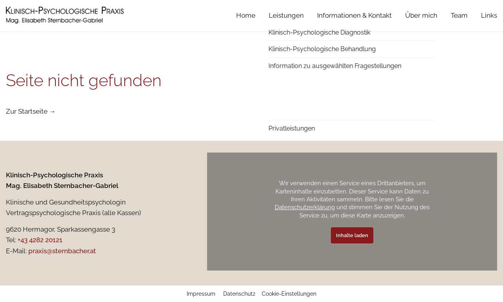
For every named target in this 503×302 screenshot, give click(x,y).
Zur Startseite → (31, 111)
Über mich (421, 23)
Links (489, 23)
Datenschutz (239, 294)
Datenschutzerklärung (305, 207)
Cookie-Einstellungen (289, 294)
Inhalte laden (352, 235)
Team (459, 23)
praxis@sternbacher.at (62, 251)
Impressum (201, 294)
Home (245, 23)
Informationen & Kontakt (354, 23)
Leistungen (286, 23)
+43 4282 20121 (40, 240)
